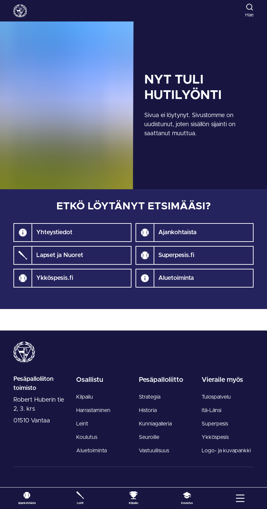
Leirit (82, 423)
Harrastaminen (93, 410)
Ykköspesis (215, 437)
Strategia (149, 397)
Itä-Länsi (211, 410)
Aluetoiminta (91, 450)
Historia (148, 410)
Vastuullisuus (154, 450)
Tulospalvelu (216, 397)
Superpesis (215, 423)
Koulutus (86, 437)
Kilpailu (84, 397)
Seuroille (149, 437)
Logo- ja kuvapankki (226, 450)
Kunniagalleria (155, 423)
